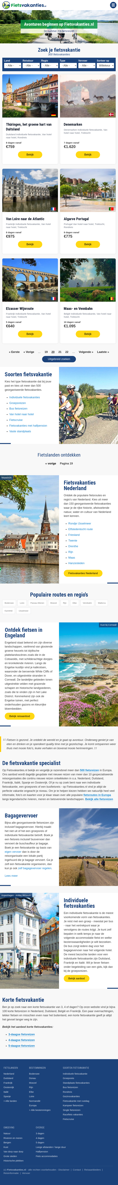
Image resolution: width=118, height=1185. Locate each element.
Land (7, 60)
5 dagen (40, 1140)
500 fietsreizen (89, 768)
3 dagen (40, 1131)
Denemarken (73, 124)
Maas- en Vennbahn (78, 307)
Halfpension (42, 1149)
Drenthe (73, 544)
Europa (32, 1103)
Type (62, 60)
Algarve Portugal (76, 218)
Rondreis (67, 1090)
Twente (72, 538)
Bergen (7, 1140)
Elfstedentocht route (80, 527)
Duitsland (8, 1076)
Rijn (70, 550)
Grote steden (10, 1154)
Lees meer (11, 873)
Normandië (34, 1099)
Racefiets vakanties (73, 1112)
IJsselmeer (23, 609)
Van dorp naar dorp (13, 1149)
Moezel (53, 601)
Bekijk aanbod (76, 976)
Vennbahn (87, 601)
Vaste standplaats (20, 429)
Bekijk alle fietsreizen (99, 797)
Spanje (7, 1094)
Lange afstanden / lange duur (51, 1145)
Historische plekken (14, 1158)
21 (59, 350)
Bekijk (30, 154)
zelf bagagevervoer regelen (34, 866)
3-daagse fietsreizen (21, 1032)
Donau (32, 1076)
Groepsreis (68, 1076)
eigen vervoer (13, 849)
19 (46, 350)
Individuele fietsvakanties (24, 395)
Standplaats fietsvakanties (76, 1081)
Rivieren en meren (13, 1136)
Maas (71, 555)
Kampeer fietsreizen (73, 1103)
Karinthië (9, 609)
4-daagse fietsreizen (21, 1038)
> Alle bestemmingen (40, 1108)
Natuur (7, 1131)
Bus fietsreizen (18, 406)
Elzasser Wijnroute (20, 307)
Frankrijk (8, 1081)
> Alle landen (10, 1099)
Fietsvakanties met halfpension (28, 423)
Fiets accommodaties (47, 1154)
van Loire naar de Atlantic (25, 218)
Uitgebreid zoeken (59, 357)
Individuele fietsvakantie (75, 1072)
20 (53, 350)
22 (66, 350)
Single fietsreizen (71, 1108)
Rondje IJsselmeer (79, 521)
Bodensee (9, 601)
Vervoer (82, 60)
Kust (6, 1145)
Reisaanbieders (92, 1168)
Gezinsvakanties (71, 1094)
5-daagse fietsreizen (21, 1043)
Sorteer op (103, 60)
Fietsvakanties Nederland (83, 571)
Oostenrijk (9, 1085)
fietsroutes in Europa (97, 793)
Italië (6, 1090)
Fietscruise (16, 418)
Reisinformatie (11, 1171)
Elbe (75, 601)
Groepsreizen (17, 401)
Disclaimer (63, 1168)
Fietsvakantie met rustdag (76, 1099)
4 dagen (40, 1136)
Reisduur (28, 60)
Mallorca (102, 601)
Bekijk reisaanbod (19, 714)
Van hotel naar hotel (21, 412)
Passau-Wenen (37, 601)
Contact (77, 1168)
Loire (22, 601)
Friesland (74, 533)
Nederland (9, 1072)
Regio (44, 60)
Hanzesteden (76, 561)
